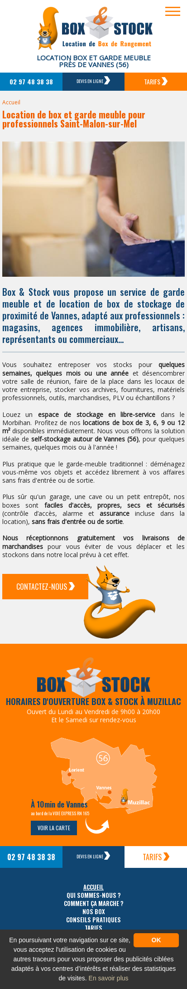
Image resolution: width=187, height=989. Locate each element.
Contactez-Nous (45, 586)
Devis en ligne (93, 80)
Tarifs (156, 81)
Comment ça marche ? (94, 903)
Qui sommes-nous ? (94, 895)
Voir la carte (54, 828)
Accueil (11, 102)
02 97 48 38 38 (31, 81)
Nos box (93, 912)
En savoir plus (109, 978)
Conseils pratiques (93, 920)
